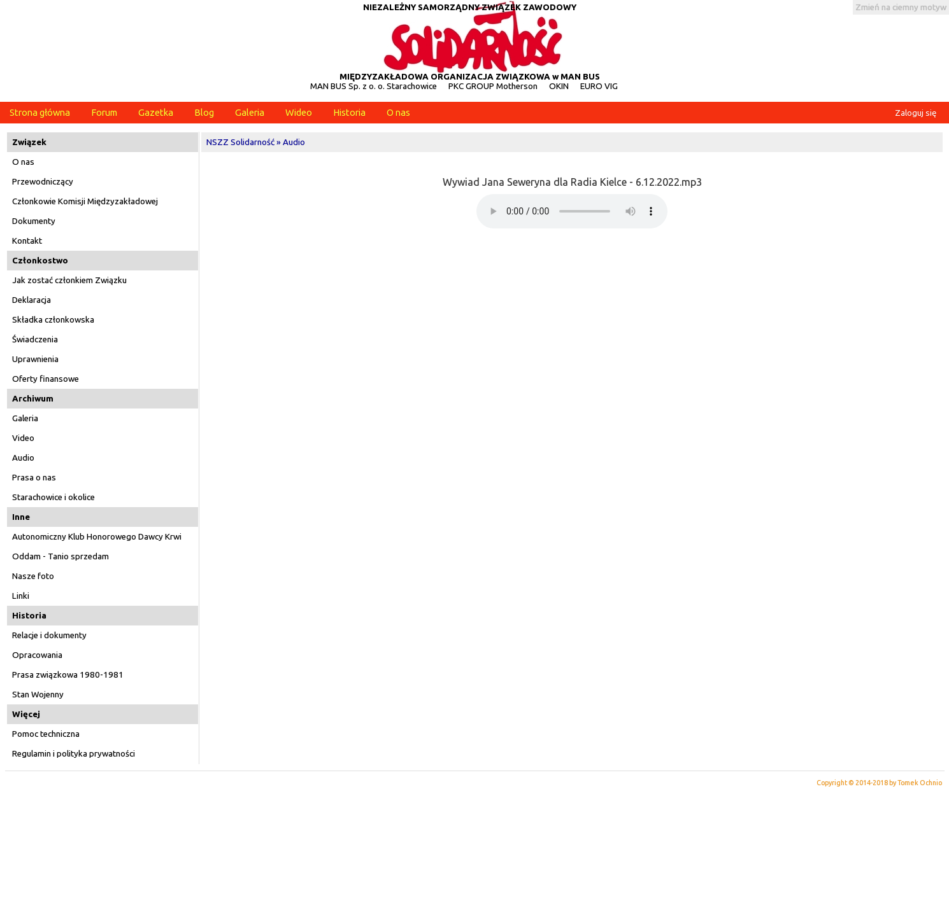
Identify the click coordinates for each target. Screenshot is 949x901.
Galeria (249, 112)
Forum (104, 112)
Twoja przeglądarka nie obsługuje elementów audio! (571, 211)
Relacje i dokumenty (49, 635)
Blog (204, 112)
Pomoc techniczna (46, 734)
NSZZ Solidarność (240, 142)
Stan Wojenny (38, 694)
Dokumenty (33, 221)
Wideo (298, 112)
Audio (23, 458)
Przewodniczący (42, 181)
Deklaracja (31, 300)
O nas (398, 112)
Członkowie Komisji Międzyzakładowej (85, 201)
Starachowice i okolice (53, 497)
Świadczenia (35, 339)
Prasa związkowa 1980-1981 (68, 675)
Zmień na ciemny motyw (900, 7)
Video (23, 438)
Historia (349, 112)
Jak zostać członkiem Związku (69, 280)
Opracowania (37, 655)
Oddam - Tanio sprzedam (60, 556)
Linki (20, 596)
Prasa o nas (34, 477)
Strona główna (40, 112)
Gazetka (155, 112)
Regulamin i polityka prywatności (73, 753)
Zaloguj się (915, 113)
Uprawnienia (35, 359)
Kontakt (27, 241)
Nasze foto (33, 576)
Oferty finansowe (45, 379)
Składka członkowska (53, 320)
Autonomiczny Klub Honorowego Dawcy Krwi (97, 536)
